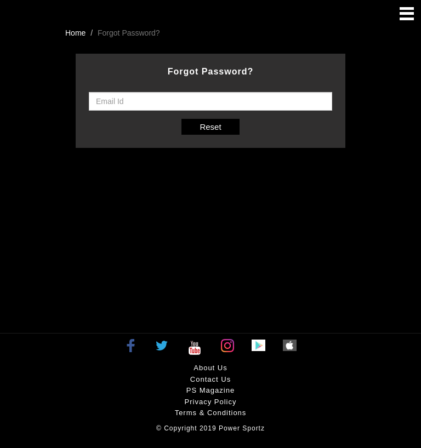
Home (75, 32)
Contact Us (210, 379)
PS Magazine (210, 390)
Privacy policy (211, 402)
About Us (210, 368)
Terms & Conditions (211, 413)
